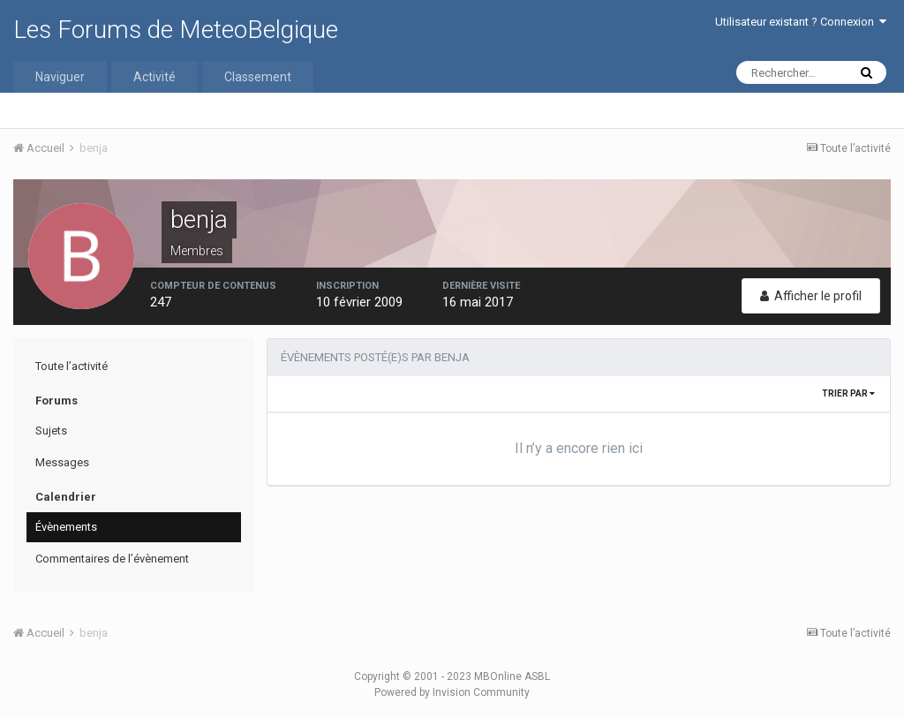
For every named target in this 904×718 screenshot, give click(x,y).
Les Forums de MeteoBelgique (175, 29)
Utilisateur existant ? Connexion (800, 21)
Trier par (848, 393)
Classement (257, 77)
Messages (62, 462)
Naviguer (60, 77)
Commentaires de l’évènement (112, 558)
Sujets (51, 430)
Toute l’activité (71, 366)
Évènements (66, 526)
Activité (154, 77)
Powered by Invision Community (452, 692)
